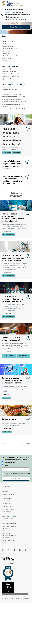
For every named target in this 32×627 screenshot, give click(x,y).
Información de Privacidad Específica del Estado (9, 535)
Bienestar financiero (10, 462)
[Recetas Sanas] (16, 53)
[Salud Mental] (16, 51)
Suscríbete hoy (16, 478)
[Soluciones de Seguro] (16, 71)
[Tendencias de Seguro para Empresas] (16, 101)
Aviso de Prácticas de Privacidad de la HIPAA (9, 528)
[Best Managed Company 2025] (16, 560)
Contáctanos (6, 486)
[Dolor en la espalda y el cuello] (16, 56)
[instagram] (3, 550)
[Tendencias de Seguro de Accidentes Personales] (16, 105)
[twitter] (9, 550)
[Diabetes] (16, 44)
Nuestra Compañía (8, 494)
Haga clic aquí (10, 12)
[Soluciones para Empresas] (16, 76)
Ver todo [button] (4, 61)
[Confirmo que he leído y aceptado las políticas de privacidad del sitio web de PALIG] (2, 474)
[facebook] (20, 550)
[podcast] (25, 550)
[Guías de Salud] (16, 58)
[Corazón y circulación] (16, 41)
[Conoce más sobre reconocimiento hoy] (16, 588)
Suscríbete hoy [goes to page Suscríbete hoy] (16, 27)
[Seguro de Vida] (16, 69)
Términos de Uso (7, 503)
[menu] (29, 3)
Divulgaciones (6, 512)
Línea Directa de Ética (9, 506)
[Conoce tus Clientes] (16, 87)
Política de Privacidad (9, 523)
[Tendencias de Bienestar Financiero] (16, 74)
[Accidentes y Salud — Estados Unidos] (16, 109)
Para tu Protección (8, 509)
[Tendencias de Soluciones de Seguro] (16, 97)
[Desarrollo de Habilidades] (16, 89)
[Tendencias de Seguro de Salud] (16, 99)
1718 (22, 443)
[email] (15, 469)
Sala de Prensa (7, 489)
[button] (30, 9)
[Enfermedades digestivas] (16, 48)
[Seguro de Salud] (16, 79)
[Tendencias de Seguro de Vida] (16, 94)
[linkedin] (14, 550)
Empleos (5, 491)
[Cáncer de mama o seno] (16, 39)
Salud (6, 465)
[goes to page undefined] (27, 129)
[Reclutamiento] (16, 92)
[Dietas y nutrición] (16, 46)
